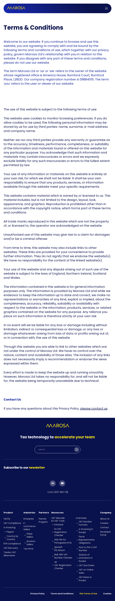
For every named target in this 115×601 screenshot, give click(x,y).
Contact (104, 527)
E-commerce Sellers (29, 526)
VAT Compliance (12, 523)
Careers (104, 523)
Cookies (107, 593)
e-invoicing (9, 527)
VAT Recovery (11, 547)
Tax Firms (28, 548)
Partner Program (43, 520)
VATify (7, 518)
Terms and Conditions (62, 593)
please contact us (94, 408)
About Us (104, 518)
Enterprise (29, 518)
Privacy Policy (37, 593)
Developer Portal (105, 533)
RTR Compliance (12, 543)
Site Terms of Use (88, 593)
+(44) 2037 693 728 (57, 492)
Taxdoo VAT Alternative (10, 554)
